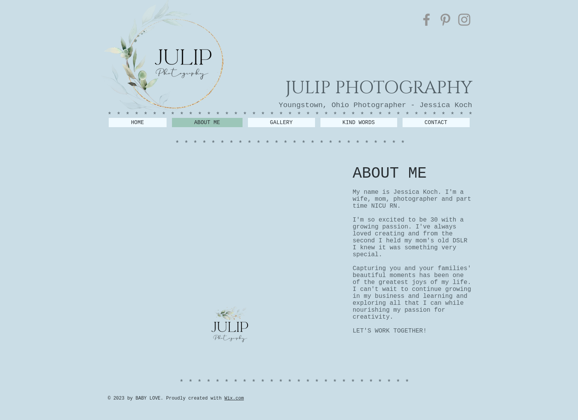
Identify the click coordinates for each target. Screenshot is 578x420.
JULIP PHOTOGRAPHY (378, 88)
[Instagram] (464, 20)
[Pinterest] (445, 20)
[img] (147, 257)
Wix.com (234, 398)
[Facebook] (426, 20)
